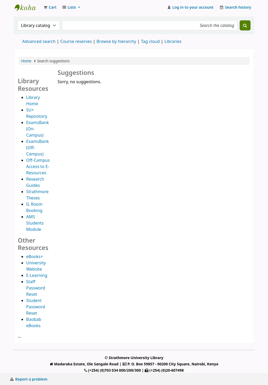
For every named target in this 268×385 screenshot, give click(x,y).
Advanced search (38, 41)
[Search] (245, 25)
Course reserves (76, 41)
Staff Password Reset (35, 288)
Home (26, 60)
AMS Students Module (35, 223)
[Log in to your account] (190, 7)
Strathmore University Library (28, 7)
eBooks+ (34, 256)
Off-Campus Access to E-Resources (38, 166)
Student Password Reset (35, 307)
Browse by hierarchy (116, 41)
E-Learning (36, 275)
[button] (50, 7)
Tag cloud (150, 41)
